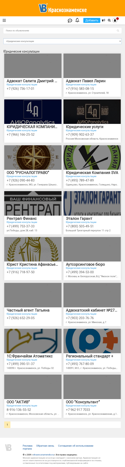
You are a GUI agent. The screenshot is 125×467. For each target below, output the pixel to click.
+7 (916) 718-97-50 (21, 272)
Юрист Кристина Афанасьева (33, 264)
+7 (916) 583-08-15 (80, 89)
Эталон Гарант (79, 218)
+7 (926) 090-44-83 (21, 180)
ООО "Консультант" (83, 402)
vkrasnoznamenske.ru (43, 454)
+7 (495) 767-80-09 (80, 364)
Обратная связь (45, 445)
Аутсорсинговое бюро (85, 264)
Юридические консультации (22, 84)
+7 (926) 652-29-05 (21, 318)
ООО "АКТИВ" (18, 402)
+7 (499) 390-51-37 (21, 364)
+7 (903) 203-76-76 (80, 318)
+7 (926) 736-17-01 (21, 89)
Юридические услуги (84, 127)
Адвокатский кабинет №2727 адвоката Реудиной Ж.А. (92, 310)
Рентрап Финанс (22, 218)
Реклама (27, 445)
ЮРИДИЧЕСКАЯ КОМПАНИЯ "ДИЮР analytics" (33, 127)
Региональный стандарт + (89, 356)
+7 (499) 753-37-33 (21, 226)
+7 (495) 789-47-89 (80, 180)
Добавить (91, 20)
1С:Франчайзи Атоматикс (30, 356)
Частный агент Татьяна (28, 310)
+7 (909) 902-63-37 (80, 134)
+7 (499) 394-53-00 (80, 272)
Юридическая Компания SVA (92, 173)
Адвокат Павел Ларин (85, 81)
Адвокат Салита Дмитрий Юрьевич (33, 81)
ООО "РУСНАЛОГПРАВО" (28, 173)
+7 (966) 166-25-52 (21, 134)
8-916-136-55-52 (19, 410)
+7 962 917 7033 (78, 410)
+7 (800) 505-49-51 (80, 226)
